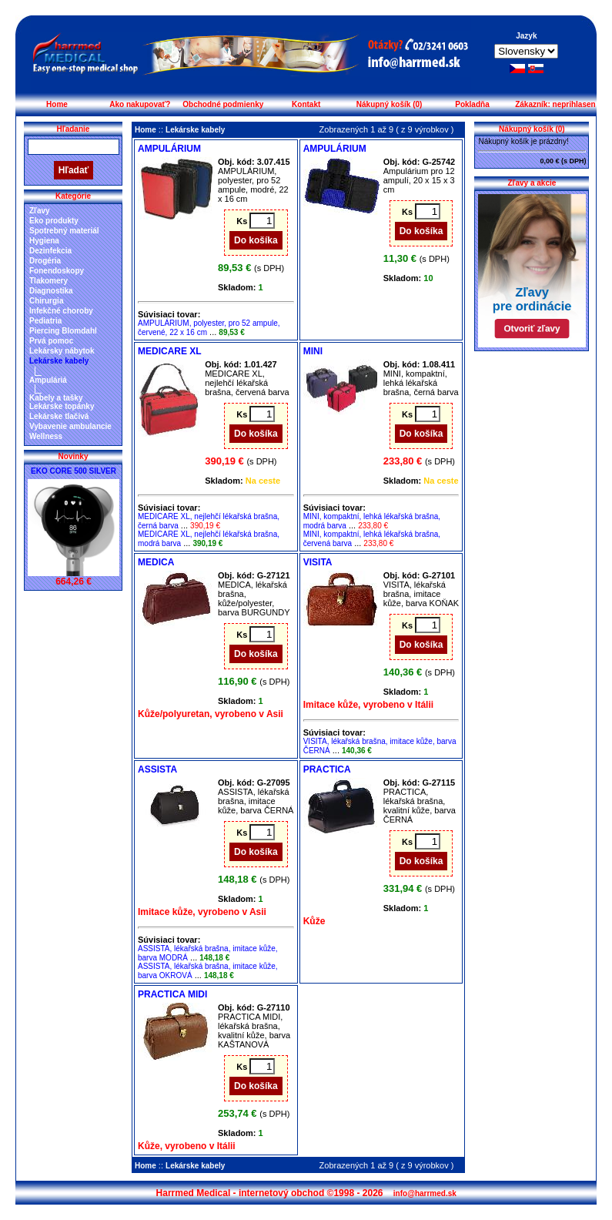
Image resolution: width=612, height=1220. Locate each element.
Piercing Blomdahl (63, 331)
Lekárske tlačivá (59, 416)
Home (57, 104)
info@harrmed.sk (424, 1193)
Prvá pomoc (51, 341)
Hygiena (44, 240)
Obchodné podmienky (222, 104)
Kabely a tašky (56, 398)
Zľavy (39, 210)
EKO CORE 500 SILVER (73, 471)
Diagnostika (51, 291)
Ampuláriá (48, 380)
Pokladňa (472, 104)
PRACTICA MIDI (172, 994)
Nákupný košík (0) (389, 104)
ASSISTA (157, 769)
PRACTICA (327, 769)
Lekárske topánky (62, 406)
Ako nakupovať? (139, 104)
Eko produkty (54, 220)
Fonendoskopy (56, 270)
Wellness (45, 436)
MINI (313, 351)
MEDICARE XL (170, 351)
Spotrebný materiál (64, 230)
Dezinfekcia (50, 250)
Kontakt (306, 104)
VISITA (318, 562)
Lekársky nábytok (62, 351)
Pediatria (45, 321)
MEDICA (156, 562)
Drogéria (45, 260)
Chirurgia (46, 301)
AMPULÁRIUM (169, 148)
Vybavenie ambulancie (70, 426)
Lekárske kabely (59, 361)
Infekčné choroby (61, 311)
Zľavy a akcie (532, 183)
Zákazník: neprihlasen (555, 104)
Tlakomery (48, 281)
